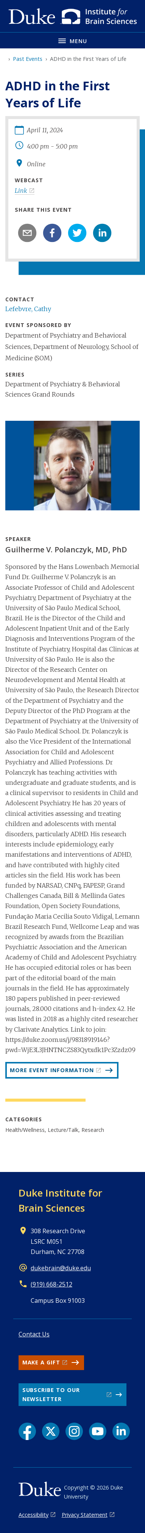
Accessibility (33, 1514)
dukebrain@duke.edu (61, 1268)
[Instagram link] (74, 1431)
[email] (27, 232)
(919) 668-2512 (51, 1284)
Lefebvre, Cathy (28, 309)
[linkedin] (102, 232)
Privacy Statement (85, 1514)
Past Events (27, 58)
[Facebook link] (27, 1431)
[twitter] (77, 232)
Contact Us (34, 1334)
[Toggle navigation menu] (72, 40)
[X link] (50, 1431)
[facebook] (52, 232)
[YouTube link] (97, 1431)
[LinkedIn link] (121, 1431)
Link (21, 190)
